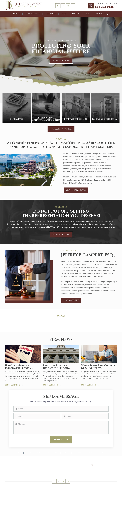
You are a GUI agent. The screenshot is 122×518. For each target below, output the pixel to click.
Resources (51, 14)
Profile (16, 14)
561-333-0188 (104, 6)
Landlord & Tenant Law (105, 108)
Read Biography (71, 300)
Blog (88, 14)
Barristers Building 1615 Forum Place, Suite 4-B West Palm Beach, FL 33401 (19, 467)
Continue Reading (12, 385)
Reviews (76, 14)
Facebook (57, 5)
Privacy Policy (88, 513)
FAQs (64, 14)
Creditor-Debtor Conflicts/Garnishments (46, 108)
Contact (100, 14)
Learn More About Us (76, 190)
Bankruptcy (17, 108)
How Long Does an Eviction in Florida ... (19, 367)
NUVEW (32, 513)
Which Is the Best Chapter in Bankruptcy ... (98, 367)
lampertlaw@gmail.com (17, 474)
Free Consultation (61, 60)
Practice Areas (33, 14)
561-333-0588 (100, 470)
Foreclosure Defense (76, 108)
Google (63, 5)
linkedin (68, 5)
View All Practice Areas (61, 129)
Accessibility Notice (73, 513)
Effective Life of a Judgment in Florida (56, 367)
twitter (73, 5)
